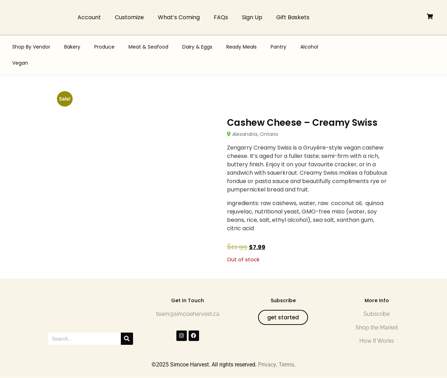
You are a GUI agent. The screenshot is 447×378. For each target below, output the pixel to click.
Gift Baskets (292, 17)
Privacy (267, 364)
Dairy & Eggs (197, 46)
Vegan (20, 62)
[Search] (127, 339)
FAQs (221, 17)
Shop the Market (377, 327)
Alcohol (309, 46)
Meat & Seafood (148, 46)
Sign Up (252, 17)
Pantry (278, 46)
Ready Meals (241, 46)
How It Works (376, 340)
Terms (286, 364)
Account (89, 17)
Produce (104, 46)
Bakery (72, 46)
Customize (129, 17)
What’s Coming (179, 17)
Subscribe (377, 314)
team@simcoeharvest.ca (187, 314)
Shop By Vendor (31, 46)
